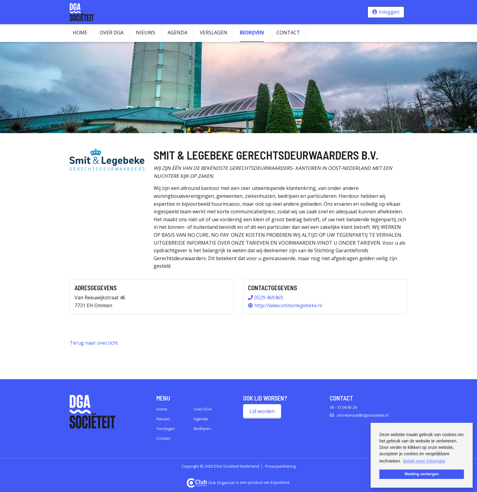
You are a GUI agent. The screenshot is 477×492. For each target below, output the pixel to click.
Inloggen (389, 12)
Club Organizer (211, 482)
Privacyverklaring (280, 466)
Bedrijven (252, 32)
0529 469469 (268, 297)
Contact (288, 32)
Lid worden (262, 411)
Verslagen (213, 32)
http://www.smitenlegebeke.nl (288, 305)
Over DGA (112, 32)
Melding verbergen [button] (422, 474)
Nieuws (145, 32)
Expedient (280, 482)
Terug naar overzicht (94, 342)
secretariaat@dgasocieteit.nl (362, 415)
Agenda (177, 32)
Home (80, 32)
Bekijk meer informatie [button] (424, 461)
